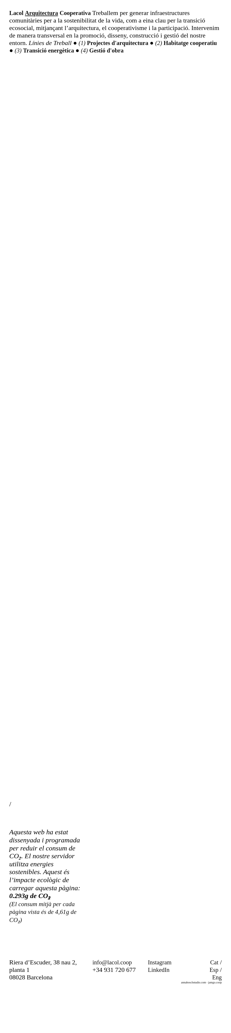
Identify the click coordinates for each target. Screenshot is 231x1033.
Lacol (17, 12)
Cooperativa (80, 12)
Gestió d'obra (143, 50)
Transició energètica (82, 50)
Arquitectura (44, 12)
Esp (213, 1012)
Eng (217, 1019)
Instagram (160, 1004)
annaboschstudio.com (193, 1025)
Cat (214, 1004)
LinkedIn (159, 1012)
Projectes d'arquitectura (121, 42)
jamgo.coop (215, 1025)
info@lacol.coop (114, 1004)
